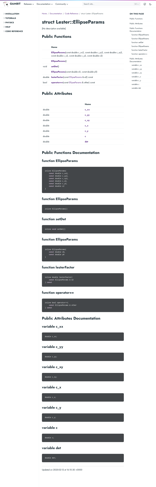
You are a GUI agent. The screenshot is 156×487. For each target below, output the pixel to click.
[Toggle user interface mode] (150, 4)
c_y (86, 131)
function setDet (137, 42)
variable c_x (136, 76)
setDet (54, 66)
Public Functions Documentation (136, 29)
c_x (86, 125)
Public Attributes (136, 23)
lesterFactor (57, 77)
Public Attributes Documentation (136, 60)
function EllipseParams (140, 34)
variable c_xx (137, 65)
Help (7, 27)
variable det (136, 88)
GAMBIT (11, 4)
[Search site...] (111, 4)
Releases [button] (29, 4)
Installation (12, 13)
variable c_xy (137, 72)
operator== (57, 82)
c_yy (87, 114)
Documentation (56, 13)
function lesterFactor (139, 50)
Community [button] (61, 4)
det (86, 141)
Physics (9, 22)
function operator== (139, 54)
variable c (135, 84)
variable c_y (136, 80)
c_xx (87, 109)
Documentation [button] (45, 4)
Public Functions (136, 18)
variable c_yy (137, 69)
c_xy (87, 120)
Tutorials (10, 18)
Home (44, 13)
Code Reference (14, 31)
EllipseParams (58, 52)
